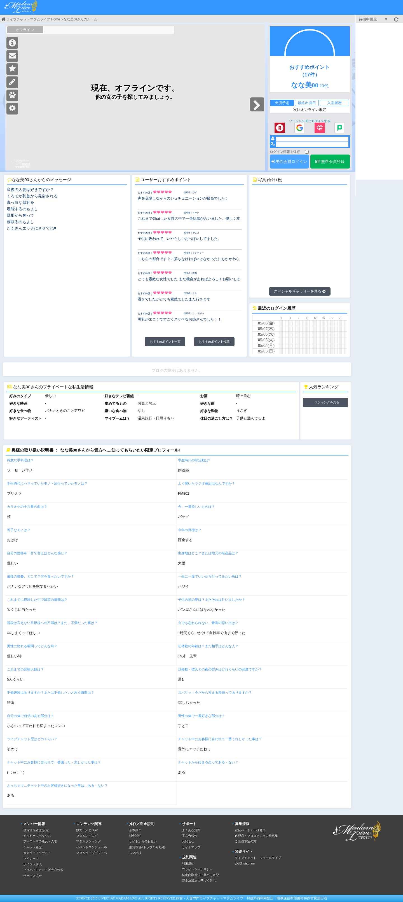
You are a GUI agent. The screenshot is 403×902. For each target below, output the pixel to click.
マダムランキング (88, 841)
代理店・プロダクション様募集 (256, 835)
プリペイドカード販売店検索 (43, 869)
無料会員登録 (330, 161)
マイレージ (31, 858)
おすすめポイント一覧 (165, 341)
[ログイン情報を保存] (307, 152)
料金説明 (135, 835)
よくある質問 (191, 830)
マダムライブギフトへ (91, 852)
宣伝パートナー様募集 (250, 830)
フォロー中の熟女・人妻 (40, 841)
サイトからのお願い (143, 841)
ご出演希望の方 (245, 841)
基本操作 (135, 830)
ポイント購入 (32, 864)
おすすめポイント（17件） (309, 70)
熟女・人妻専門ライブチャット (199, 898)
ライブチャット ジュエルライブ (258, 857)
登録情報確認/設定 (36, 830)
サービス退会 (32, 875)
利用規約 (188, 863)
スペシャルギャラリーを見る (299, 291)
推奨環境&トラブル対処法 (147, 847)
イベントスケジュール (91, 847)
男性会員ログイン (289, 161)
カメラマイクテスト (37, 852)
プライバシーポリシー (197, 869)
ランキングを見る (327, 402)
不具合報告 (189, 835)
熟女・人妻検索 (87, 830)
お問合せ (188, 841)
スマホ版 (135, 852)
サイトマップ (191, 847)
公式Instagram (245, 863)
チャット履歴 (32, 847)
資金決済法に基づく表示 (199, 880)
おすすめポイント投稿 (214, 341)
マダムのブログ (87, 835)
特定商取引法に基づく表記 (200, 875)
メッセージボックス (37, 835)
